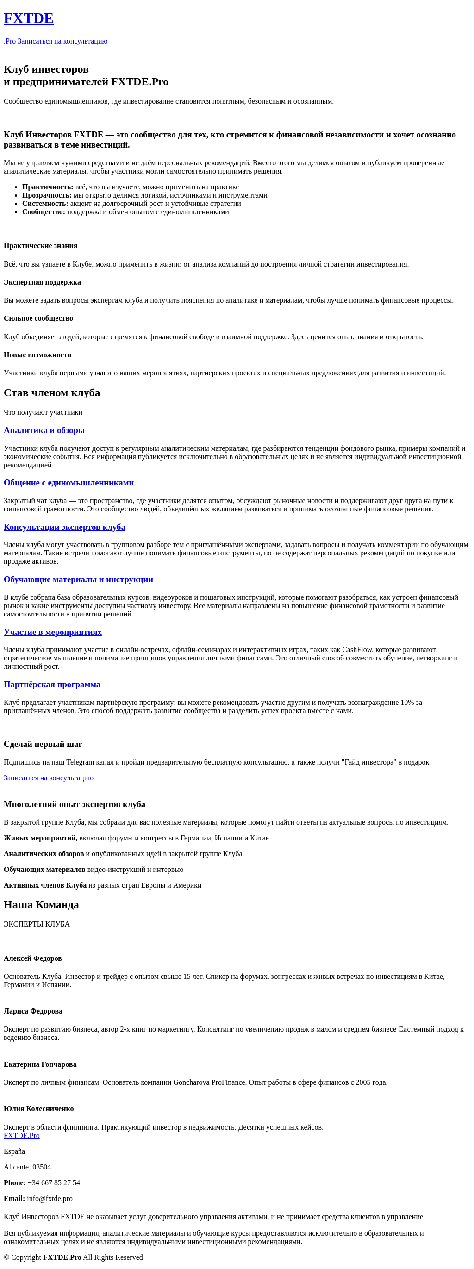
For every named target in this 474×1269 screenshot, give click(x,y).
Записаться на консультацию (62, 41)
